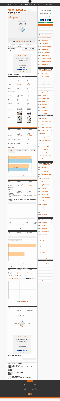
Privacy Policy (35, 390)
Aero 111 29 (43, 101)
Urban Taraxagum (44, 246)
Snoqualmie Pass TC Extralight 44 (46, 124)
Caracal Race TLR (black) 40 (45, 134)
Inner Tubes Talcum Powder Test (46, 31)
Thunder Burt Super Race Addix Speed (46, 176)
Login (43, 4)
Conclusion (10, 19)
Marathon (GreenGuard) (45, 237)
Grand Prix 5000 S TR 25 (45, 95)
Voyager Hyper (44, 225)
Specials (32, 4)
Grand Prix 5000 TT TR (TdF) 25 (46, 83)
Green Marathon (44, 243)
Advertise (34, 388)
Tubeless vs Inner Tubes (45, 64)
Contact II (43, 248)
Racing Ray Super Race (45, 191)
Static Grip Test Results (12, 18)
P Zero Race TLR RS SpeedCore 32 (46, 121)
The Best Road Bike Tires (45, 26)
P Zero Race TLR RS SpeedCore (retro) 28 (46, 92)
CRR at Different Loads (45, 40)
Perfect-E (43, 257)
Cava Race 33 (43, 133)
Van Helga (43, 271)
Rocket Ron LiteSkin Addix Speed (46, 174)
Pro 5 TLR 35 (43, 128)
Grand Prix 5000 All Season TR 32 (46, 155)
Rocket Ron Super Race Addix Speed (46, 207)
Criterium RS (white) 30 (45, 104)
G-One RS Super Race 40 (45, 152)
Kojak (42, 251)
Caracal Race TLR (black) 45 (45, 154)
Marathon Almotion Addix (45, 231)
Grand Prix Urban (44, 222)
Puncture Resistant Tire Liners (46, 34)
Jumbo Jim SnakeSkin (45, 265)
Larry (42, 269)
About (35, 385)
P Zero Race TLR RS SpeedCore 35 (46, 127)
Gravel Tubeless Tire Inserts (45, 32)
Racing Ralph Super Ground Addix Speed (45, 185)
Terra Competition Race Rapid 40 (46, 158)
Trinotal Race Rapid (44, 214)
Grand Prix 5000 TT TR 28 (45, 82)
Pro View (46, 4)
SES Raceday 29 (44, 86)
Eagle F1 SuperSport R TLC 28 (45, 98)
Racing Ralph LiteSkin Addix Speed (45, 201)
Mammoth (43, 277)
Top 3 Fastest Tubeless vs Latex (46, 44)
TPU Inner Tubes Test (45, 28)
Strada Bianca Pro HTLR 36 (45, 146)
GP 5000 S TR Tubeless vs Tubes (46, 41)
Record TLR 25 (44, 79)
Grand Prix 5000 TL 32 (45, 151)
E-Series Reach (44, 242)
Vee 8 (42, 268)
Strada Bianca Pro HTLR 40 (45, 131)
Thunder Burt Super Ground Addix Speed (46, 170)
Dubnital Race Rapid (44, 204)
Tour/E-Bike (25, 4)
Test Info (35, 4)
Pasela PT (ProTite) (44, 234)
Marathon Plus (44, 254)
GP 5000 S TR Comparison (45, 43)
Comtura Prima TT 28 (45, 88)
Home (8, 4)
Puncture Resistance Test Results (13, 17)
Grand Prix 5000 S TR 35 (45, 118)
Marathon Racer (44, 249)
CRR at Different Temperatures (46, 35)
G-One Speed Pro (44, 167)
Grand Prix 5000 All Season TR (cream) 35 (46, 137)
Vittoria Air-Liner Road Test (45, 50)
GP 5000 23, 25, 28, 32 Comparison (46, 58)
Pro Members (51, 4)
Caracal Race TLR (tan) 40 (45, 125)
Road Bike (11, 4)
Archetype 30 (43, 80)
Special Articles (25, 390)
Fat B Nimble (43, 278)
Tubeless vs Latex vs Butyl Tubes (46, 61)
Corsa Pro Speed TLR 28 (45, 73)
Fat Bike (28, 4)
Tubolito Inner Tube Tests (45, 55)
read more (32, 44)
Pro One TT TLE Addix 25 (45, 85)
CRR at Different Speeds (45, 47)
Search (41, 4)
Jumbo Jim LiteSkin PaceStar (46, 263)
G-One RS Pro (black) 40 (45, 143)
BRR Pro (35, 383)
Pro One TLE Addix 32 (45, 149)
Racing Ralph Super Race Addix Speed (46, 212)
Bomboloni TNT (44, 275)
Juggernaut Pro (44, 280)
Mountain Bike (16, 4)
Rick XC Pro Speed (44, 182)
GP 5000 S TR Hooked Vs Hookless (46, 38)
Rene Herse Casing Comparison (46, 46)
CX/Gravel (20, 4)
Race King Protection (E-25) (45, 178)
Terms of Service (34, 389)
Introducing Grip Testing (45, 49)
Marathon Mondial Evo (45, 255)
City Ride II (43, 252)
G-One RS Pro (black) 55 (45, 194)
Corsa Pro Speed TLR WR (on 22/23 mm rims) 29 (45, 77)
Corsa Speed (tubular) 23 (45, 110)
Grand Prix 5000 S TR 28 (45, 89)
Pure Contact (43, 240)
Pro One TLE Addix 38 (45, 130)
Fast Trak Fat (43, 266)
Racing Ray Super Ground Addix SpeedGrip (46, 198)
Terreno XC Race (44, 188)
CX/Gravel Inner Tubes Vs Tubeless (46, 37)
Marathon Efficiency (44, 228)
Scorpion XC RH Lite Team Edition (45, 172)
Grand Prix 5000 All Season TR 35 (46, 140)
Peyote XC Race (44, 208)
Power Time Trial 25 (44, 107)
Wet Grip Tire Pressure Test (45, 29)
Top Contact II (44, 245)
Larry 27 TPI (43, 274)
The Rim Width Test (44, 53)
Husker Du (43, 272)
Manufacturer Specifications (13, 13)
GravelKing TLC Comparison (46, 52)
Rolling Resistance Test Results (13, 16)
